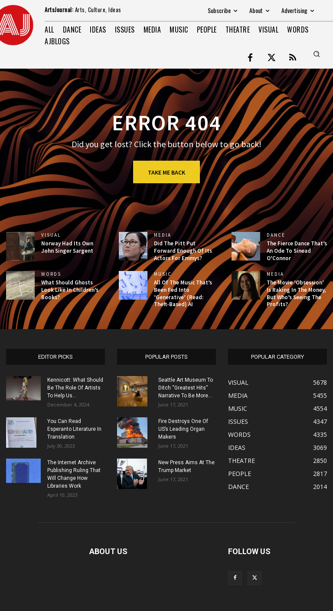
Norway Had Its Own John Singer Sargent (67, 247)
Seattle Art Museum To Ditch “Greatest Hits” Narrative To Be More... (185, 388)
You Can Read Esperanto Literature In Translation (74, 429)
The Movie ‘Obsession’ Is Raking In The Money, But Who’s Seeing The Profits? (296, 293)
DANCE (276, 235)
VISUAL (51, 235)
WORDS (51, 274)
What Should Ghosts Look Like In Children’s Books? (69, 290)
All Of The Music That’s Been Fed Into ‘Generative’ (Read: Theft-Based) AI (183, 293)
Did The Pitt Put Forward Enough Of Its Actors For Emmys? (183, 251)
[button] (316, 53)
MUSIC (163, 274)
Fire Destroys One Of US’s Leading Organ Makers (183, 429)
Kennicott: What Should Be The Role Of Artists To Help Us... (75, 388)
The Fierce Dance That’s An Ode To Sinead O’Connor (297, 251)
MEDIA (162, 235)
